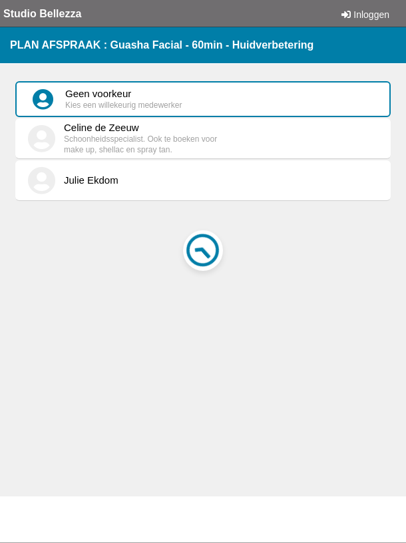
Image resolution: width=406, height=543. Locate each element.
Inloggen (365, 14)
